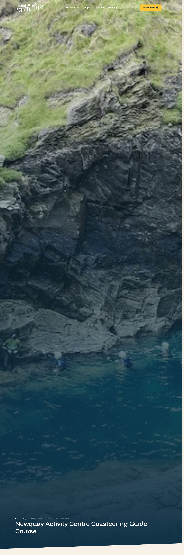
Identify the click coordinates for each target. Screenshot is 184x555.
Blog (24, 518)
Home (17, 518)
